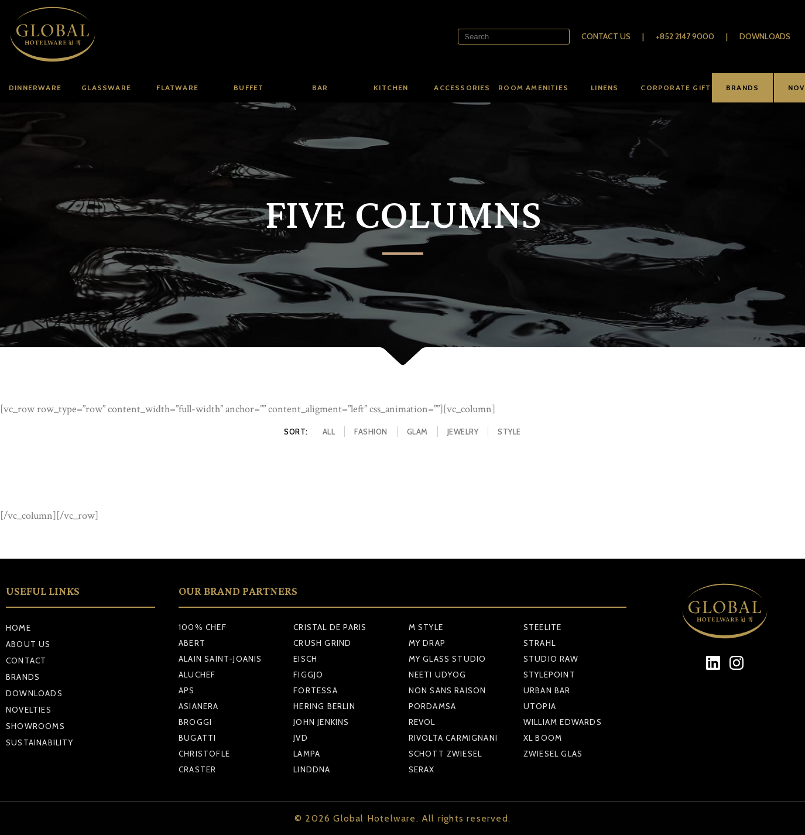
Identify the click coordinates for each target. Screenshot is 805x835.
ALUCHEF (197, 674)
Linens (604, 87)
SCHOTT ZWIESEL (445, 753)
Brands (23, 677)
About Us (28, 644)
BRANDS (742, 87)
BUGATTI (197, 737)
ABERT (192, 643)
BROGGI (195, 722)
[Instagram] (736, 663)
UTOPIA (539, 706)
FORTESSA (315, 690)
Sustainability (39, 742)
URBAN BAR (547, 690)
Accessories (462, 87)
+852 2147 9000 (685, 36)
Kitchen (391, 87)
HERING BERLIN (324, 706)
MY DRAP (427, 643)
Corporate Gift (675, 87)
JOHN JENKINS (321, 722)
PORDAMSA (433, 706)
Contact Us (606, 36)
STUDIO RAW (550, 658)
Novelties (29, 709)
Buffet (248, 87)
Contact (26, 660)
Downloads (764, 36)
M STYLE (426, 627)
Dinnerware (35, 87)
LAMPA (306, 753)
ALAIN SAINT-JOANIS (220, 658)
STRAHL (539, 643)
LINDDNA (311, 769)
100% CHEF (203, 627)
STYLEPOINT (549, 674)
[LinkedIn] (712, 663)
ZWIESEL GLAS (553, 753)
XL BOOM (542, 737)
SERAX (422, 769)
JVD (300, 737)
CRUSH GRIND (322, 643)
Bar (320, 87)
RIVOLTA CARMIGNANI (453, 737)
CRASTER (197, 769)
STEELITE (542, 627)
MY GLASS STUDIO (448, 658)
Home (18, 627)
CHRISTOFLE (204, 753)
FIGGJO (308, 674)
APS (187, 690)
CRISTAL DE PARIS (329, 627)
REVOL (422, 722)
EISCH (305, 658)
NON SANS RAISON (448, 690)
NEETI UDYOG (438, 674)
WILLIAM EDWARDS (562, 722)
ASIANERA (199, 706)
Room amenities (533, 87)
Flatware (177, 87)
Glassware (106, 87)
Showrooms (35, 726)
